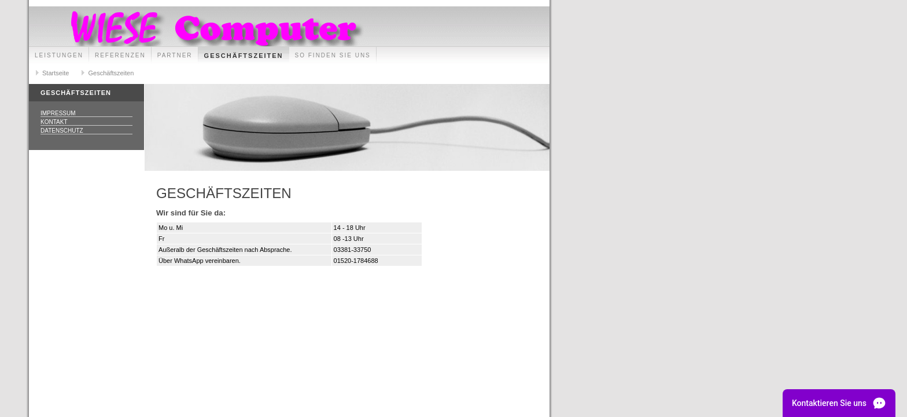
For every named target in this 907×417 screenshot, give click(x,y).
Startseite (55, 73)
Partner (175, 55)
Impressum (58, 113)
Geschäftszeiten (243, 55)
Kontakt (53, 122)
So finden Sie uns (333, 55)
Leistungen (59, 55)
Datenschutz (61, 130)
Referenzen (120, 55)
